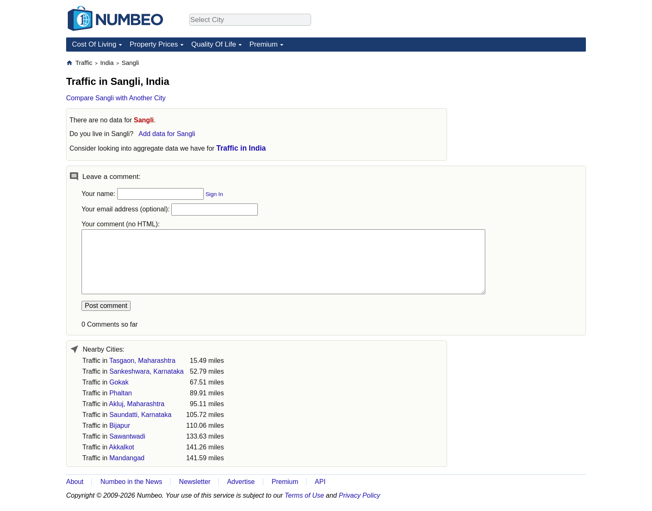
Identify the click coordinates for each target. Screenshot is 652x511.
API (320, 481)
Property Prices (154, 44)
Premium (263, 44)
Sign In (214, 194)
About (75, 481)
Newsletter (195, 481)
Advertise (241, 481)
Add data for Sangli (166, 133)
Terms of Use (304, 495)
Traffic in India (241, 148)
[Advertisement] (523, 111)
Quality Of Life (213, 44)
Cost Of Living (94, 44)
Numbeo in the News (131, 481)
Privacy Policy (359, 495)
